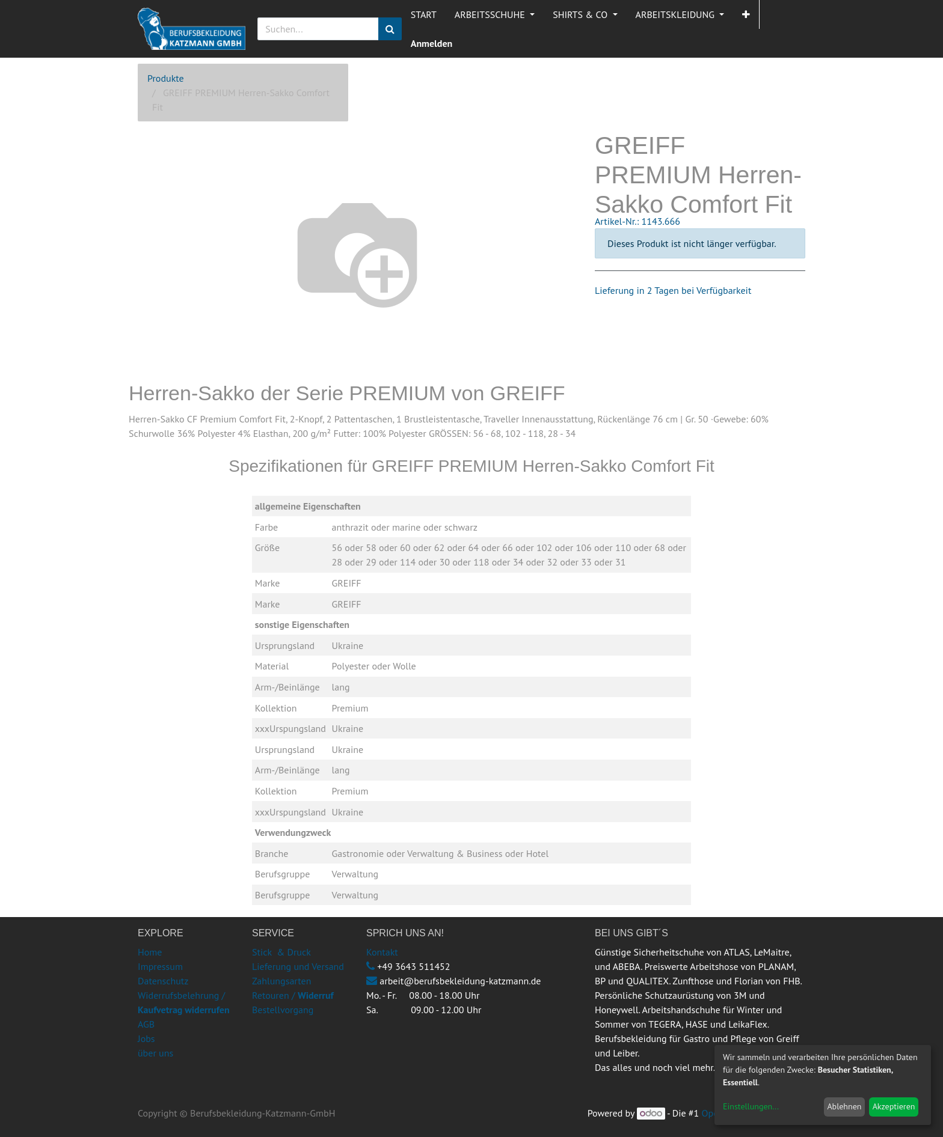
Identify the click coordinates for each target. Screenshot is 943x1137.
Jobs (146, 1038)
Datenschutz (163, 981)
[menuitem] (424, 14)
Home (150, 952)
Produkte (165, 78)
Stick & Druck (281, 952)
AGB (146, 1024)
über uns (155, 1053)
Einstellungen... (751, 1106)
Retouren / (273, 995)
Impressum (160, 966)
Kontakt (382, 952)
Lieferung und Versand (298, 966)
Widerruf (316, 995)
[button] (746, 14)
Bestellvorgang (282, 1010)
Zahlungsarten (281, 981)
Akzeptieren (894, 1106)
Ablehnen (844, 1106)
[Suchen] (390, 28)
